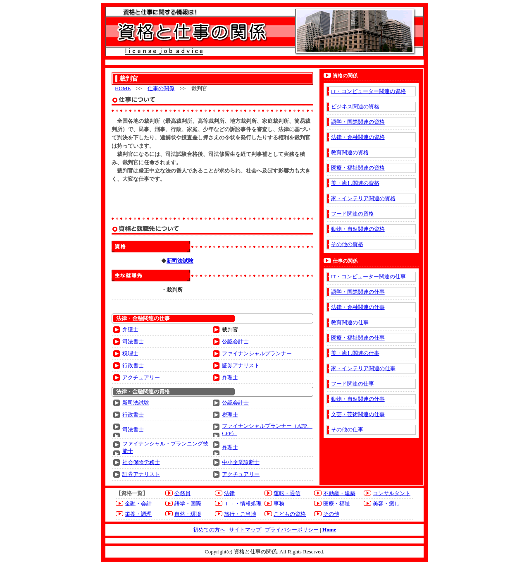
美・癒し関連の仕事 (355, 353)
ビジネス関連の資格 (355, 106)
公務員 (182, 493)
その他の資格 (347, 244)
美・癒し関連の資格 (355, 183)
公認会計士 (235, 341)
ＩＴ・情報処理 (243, 503)
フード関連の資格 (352, 214)
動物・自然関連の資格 (358, 229)
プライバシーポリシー (292, 530)
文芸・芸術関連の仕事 (358, 414)
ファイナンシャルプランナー (257, 353)
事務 (279, 503)
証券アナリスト (241, 365)
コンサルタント (391, 493)
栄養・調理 (138, 514)
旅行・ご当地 (240, 514)
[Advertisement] (212, 199)
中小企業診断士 (241, 462)
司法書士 (133, 341)
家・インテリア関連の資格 (363, 198)
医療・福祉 (336, 503)
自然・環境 (187, 514)
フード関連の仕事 (352, 384)
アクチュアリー (141, 377)
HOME (123, 88)
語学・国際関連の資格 (358, 122)
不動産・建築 (339, 493)
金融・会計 (138, 503)
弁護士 (130, 329)
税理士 (130, 353)
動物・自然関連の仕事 (358, 399)
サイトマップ (245, 530)
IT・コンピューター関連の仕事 (368, 276)
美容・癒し (386, 503)
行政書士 (133, 365)
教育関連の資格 (350, 152)
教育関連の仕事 (350, 322)
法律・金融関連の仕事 (358, 307)
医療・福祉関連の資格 (358, 168)
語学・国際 (187, 503)
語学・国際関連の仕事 (358, 292)
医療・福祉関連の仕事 (358, 338)
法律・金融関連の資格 (358, 137)
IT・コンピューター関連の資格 (368, 91)
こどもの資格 (290, 514)
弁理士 (230, 377)
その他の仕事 (347, 429)
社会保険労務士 (141, 462)
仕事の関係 (161, 88)
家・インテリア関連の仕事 (363, 368)
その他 (331, 514)
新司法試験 (135, 403)
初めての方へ (209, 530)
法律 (229, 493)
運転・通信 (287, 493)
